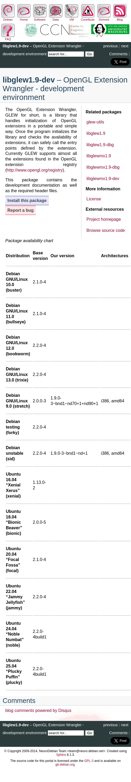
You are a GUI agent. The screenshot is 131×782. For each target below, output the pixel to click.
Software (39, 18)
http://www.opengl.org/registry (35, 170)
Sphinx (61, 755)
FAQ (8, 37)
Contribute (88, 18)
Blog (119, 18)
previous (110, 46)
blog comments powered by (38, 710)
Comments (118, 54)
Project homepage (103, 219)
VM (71, 18)
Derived (104, 18)
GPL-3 (89, 761)
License (93, 199)
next (124, 46)
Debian (8, 18)
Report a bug (20, 210)
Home (23, 18)
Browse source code (105, 230)
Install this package (27, 200)
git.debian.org (65, 764)
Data (55, 18)
